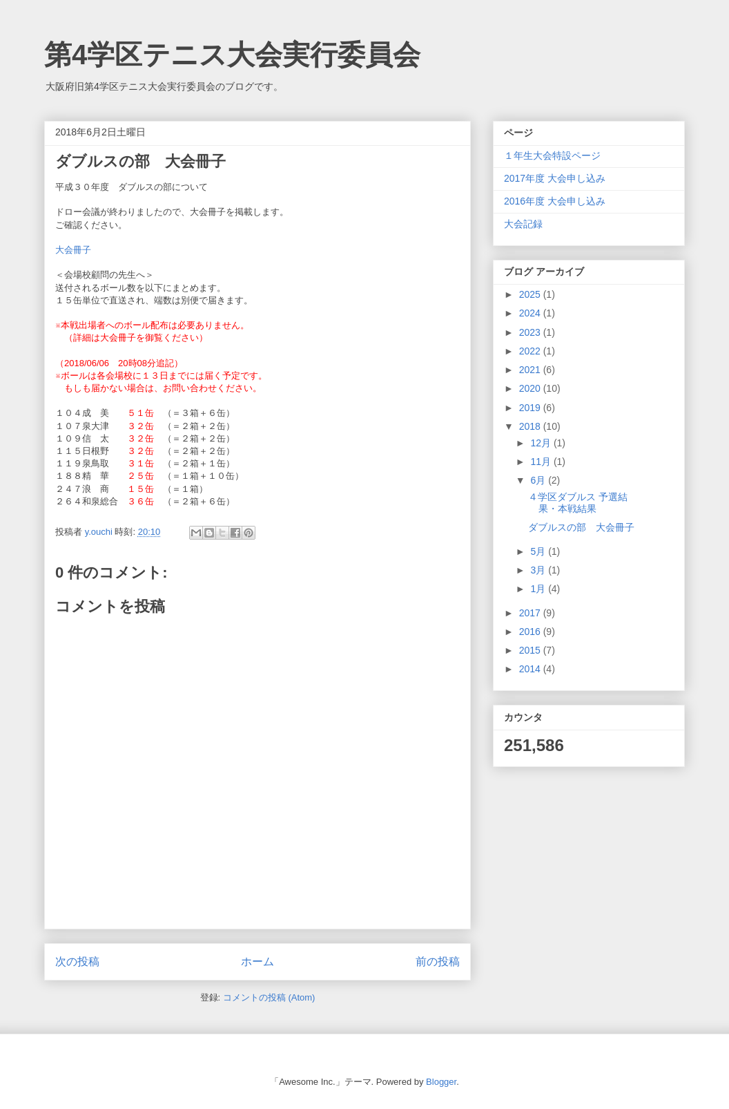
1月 (539, 588)
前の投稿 (438, 961)
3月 (539, 570)
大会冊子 (73, 250)
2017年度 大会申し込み (554, 178)
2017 (531, 612)
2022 (531, 351)
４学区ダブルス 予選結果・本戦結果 (578, 502)
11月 (541, 461)
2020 (531, 388)
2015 (531, 650)
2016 (531, 631)
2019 (531, 407)
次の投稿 (77, 961)
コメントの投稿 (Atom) (269, 997)
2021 (531, 369)
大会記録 (523, 223)
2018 (531, 426)
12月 (541, 442)
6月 (539, 480)
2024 (531, 313)
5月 (539, 551)
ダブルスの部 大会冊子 (581, 527)
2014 (531, 668)
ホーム (257, 961)
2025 (531, 294)
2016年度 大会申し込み (554, 201)
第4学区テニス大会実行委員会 (232, 54)
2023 (531, 332)
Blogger (441, 1082)
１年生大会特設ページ (552, 155)
